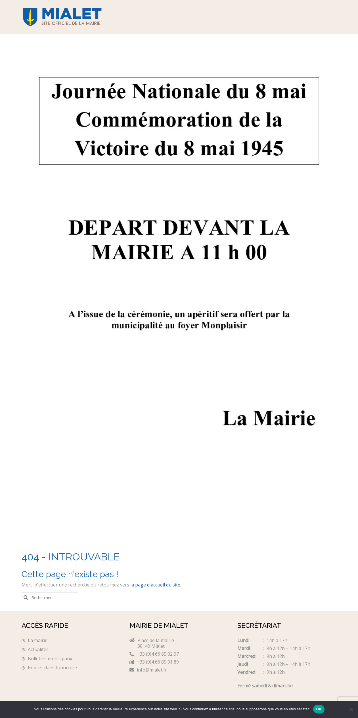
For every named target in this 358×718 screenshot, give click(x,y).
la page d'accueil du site (155, 585)
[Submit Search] (26, 597)
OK (318, 709)
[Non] (351, 709)
